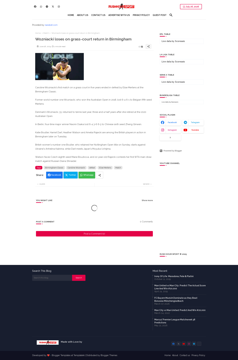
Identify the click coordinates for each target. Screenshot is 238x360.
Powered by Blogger (171, 150)
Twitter (72, 175)
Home (38, 33)
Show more (147, 200)
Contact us (185, 355)
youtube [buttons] (195, 130)
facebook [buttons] (172, 122)
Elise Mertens (105, 168)
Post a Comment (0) (94, 233)
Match (46, 33)
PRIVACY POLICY (141, 15)
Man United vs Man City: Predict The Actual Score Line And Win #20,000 (180, 287)
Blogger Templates (61, 355)
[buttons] (35, 6)
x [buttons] (170, 138)
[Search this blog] (52, 278)
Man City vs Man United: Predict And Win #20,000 (180, 310)
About (175, 355)
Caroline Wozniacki (76, 168)
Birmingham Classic (54, 168)
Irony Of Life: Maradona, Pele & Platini (174, 276)
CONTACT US (98, 15)
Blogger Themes (109, 355)
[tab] (70, 15)
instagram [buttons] (172, 130)
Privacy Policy (198, 355)
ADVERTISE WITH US (119, 15)
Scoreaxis (180, 41)
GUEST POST (160, 15)
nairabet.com (51, 25)
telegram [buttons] (195, 122)
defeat (92, 168)
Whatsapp (88, 175)
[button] (171, 15)
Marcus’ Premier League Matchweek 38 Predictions (174, 321)
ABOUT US (82, 15)
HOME (71, 15)
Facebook (56, 175)
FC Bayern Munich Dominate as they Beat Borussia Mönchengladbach (175, 299)
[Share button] (99, 175)
